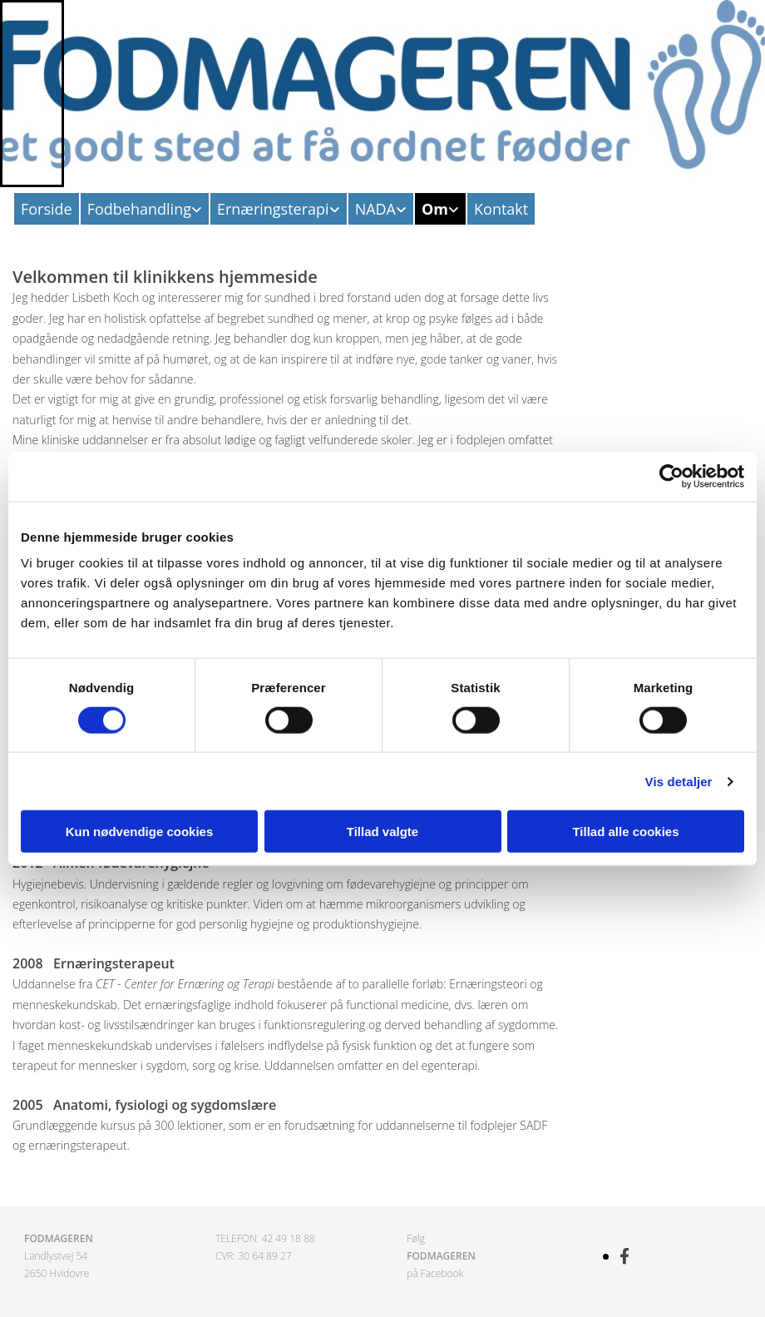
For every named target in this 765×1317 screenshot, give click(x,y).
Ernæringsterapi (273, 209)
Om (435, 209)
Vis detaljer (679, 781)
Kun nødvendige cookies (140, 831)
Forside (46, 209)
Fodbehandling (139, 209)
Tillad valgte (382, 831)
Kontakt (501, 209)
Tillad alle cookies (625, 831)
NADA (375, 209)
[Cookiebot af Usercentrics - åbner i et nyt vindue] (671, 475)
